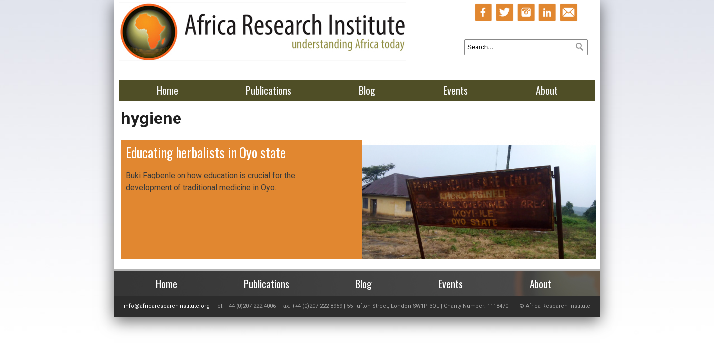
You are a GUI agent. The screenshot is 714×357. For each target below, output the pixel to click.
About (547, 90)
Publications (268, 90)
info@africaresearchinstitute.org (167, 306)
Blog (367, 90)
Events (455, 90)
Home (167, 90)
